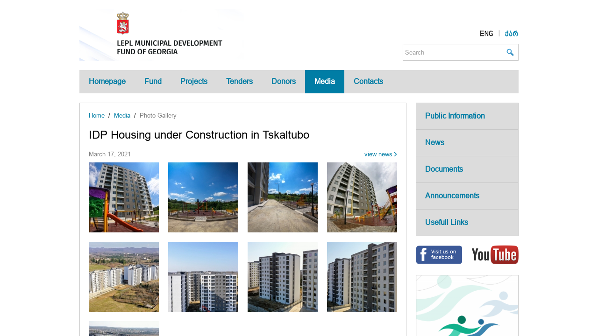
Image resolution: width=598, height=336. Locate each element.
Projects (193, 81)
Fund (153, 81)
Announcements (452, 196)
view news (378, 154)
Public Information (455, 116)
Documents (444, 169)
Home (97, 115)
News (434, 143)
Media (324, 81)
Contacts (368, 81)
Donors (283, 81)
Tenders (239, 81)
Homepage (107, 81)
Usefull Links (446, 222)
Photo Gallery (158, 115)
